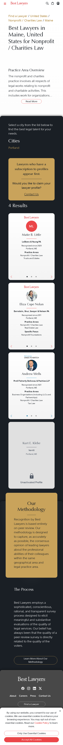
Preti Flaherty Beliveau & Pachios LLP (31, 380)
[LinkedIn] (34, 688)
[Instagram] (28, 688)
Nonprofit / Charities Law (25, 20)
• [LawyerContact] (36, 277)
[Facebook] (22, 688)
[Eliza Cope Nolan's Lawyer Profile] (31, 297)
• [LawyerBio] (31, 277)
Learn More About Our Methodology (35, 660)
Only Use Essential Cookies (31, 733)
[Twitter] (40, 688)
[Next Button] (52, 246)
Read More (31, 101)
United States (38, 16)
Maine (49, 20)
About (13, 695)
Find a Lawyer (17, 16)
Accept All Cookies (31, 739)
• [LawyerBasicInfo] (27, 277)
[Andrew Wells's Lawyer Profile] (31, 367)
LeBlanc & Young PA (31, 241)
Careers (23, 695)
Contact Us (31, 194)
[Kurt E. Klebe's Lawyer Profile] (31, 449)
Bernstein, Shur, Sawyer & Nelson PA (31, 311)
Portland (13, 147)
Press (33, 695)
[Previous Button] (10, 246)
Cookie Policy (41, 723)
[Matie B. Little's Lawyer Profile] (31, 228)
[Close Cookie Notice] (60, 710)
